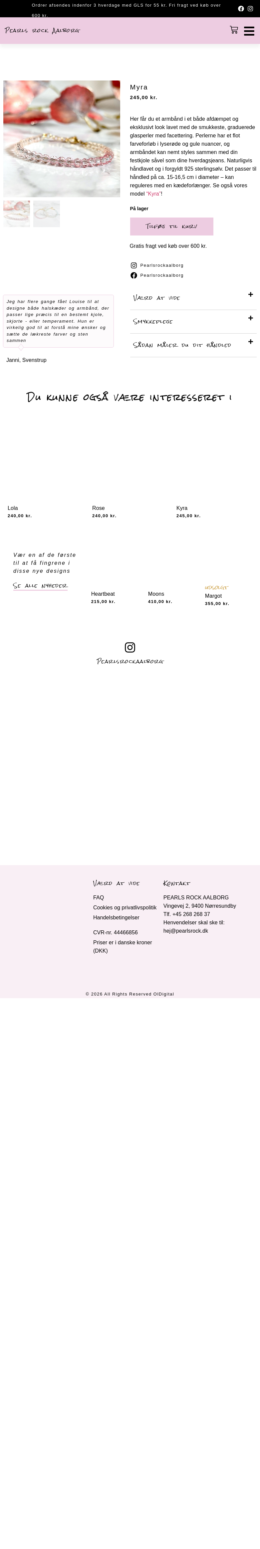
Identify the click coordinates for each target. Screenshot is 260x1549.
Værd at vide (156, 297)
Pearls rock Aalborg (42, 30)
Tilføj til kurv (171, 226)
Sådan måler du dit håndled (182, 345)
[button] (193, 298)
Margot (213, 596)
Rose (98, 508)
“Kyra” (153, 194)
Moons (156, 594)
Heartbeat (103, 594)
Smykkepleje (153, 321)
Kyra (181, 508)
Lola (13, 508)
